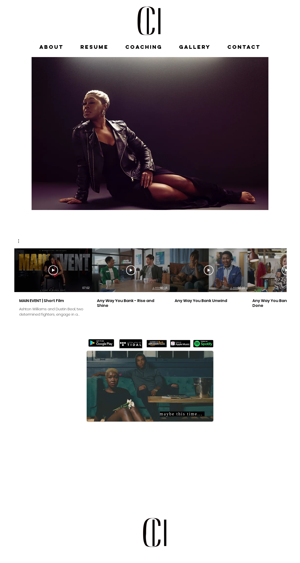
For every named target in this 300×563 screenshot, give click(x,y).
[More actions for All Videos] (21, 241)
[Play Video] (53, 270)
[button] (21, 241)
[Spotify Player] (156, 471)
